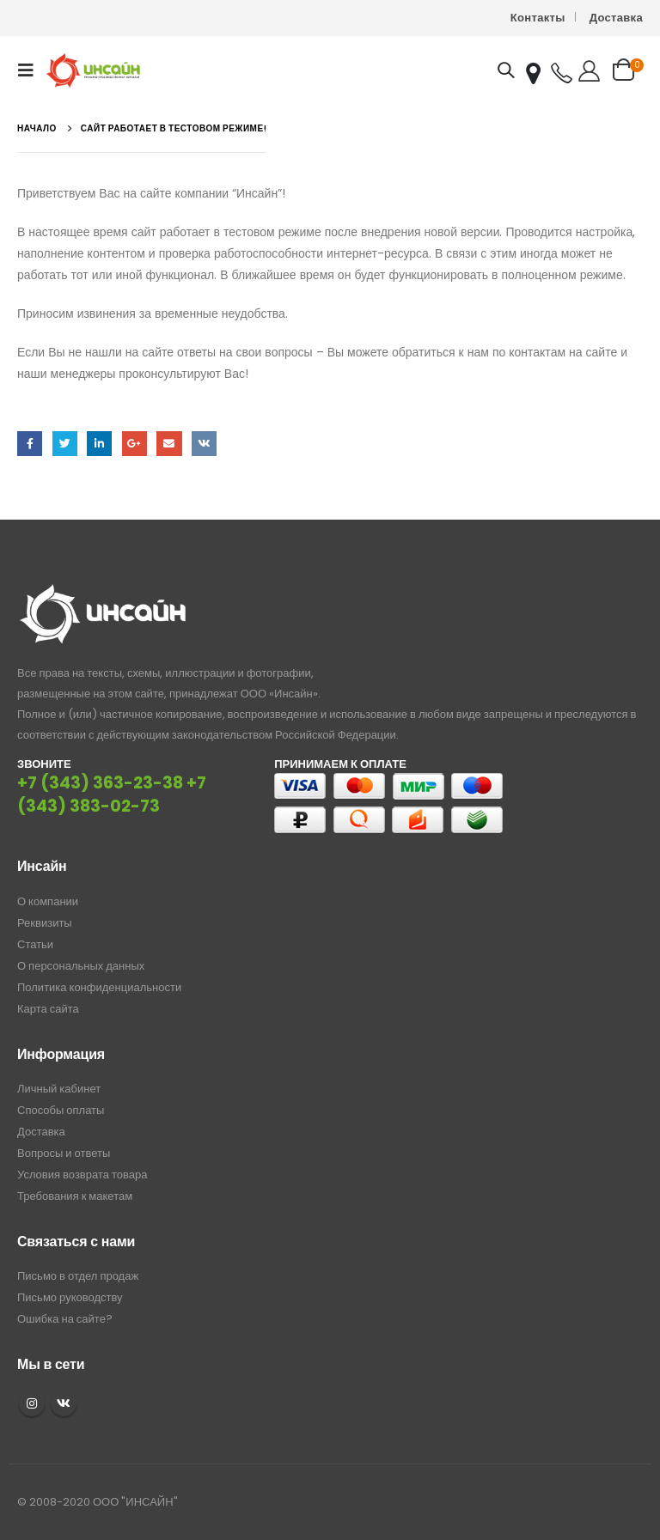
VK (63, 1403)
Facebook (29, 443)
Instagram (32, 1403)
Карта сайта (48, 1009)
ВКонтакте (204, 443)
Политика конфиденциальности (99, 987)
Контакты (537, 17)
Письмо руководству (70, 1297)
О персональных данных (80, 966)
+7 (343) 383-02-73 (111, 794)
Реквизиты (44, 923)
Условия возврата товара (82, 1174)
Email (168, 443)
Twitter (64, 443)
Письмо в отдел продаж (77, 1276)
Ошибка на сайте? (65, 1319)
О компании (47, 901)
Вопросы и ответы (63, 1153)
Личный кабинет (59, 1088)
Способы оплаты (60, 1110)
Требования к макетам (74, 1196)
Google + (134, 443)
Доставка (616, 17)
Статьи (35, 944)
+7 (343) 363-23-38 (100, 782)
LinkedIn (99, 443)
